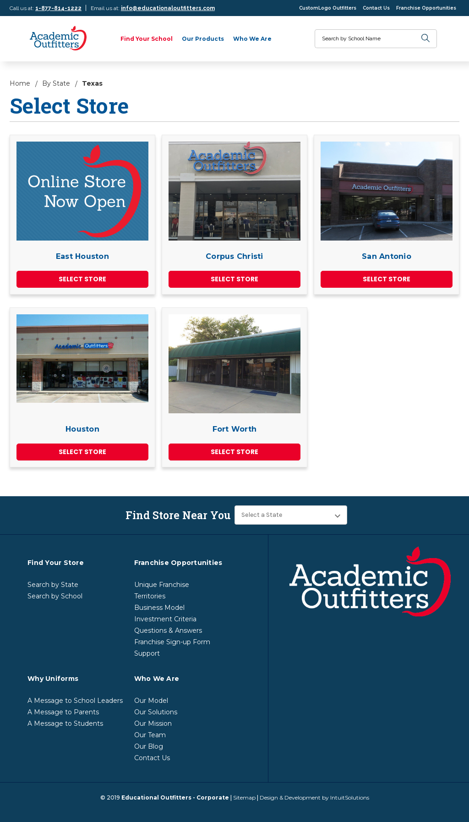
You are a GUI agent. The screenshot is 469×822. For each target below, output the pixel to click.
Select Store (82, 279)
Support (147, 653)
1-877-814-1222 (58, 8)
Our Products (203, 38)
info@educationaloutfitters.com (168, 8)
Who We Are (252, 38)
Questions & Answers (168, 630)
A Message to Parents (63, 712)
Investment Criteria (165, 619)
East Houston (82, 256)
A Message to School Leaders (75, 700)
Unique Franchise (161, 585)
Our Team (150, 735)
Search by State (52, 585)
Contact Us (376, 8)
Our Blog (148, 746)
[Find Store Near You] (290, 515)
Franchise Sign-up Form (172, 642)
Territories (149, 596)
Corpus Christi (234, 256)
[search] (425, 38)
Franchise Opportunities (426, 8)
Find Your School (146, 38)
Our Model (151, 700)
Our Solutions (155, 712)
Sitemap (244, 797)
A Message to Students (65, 723)
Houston (82, 429)
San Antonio (386, 256)
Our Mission (153, 723)
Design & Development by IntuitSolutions (314, 797)
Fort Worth (235, 429)
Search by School (54, 596)
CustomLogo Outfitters (327, 8)
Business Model (159, 607)
